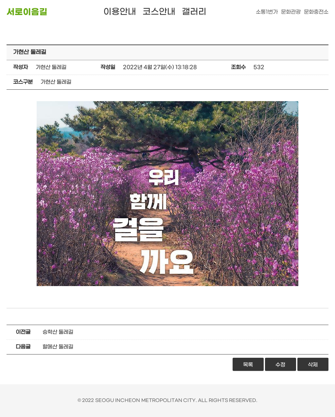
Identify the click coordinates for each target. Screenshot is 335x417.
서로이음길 (27, 12)
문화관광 (291, 12)
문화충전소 (316, 12)
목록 (248, 365)
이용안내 (119, 12)
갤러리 (194, 12)
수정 (280, 365)
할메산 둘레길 (58, 347)
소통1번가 (267, 12)
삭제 (313, 365)
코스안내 (159, 12)
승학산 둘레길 (58, 332)
